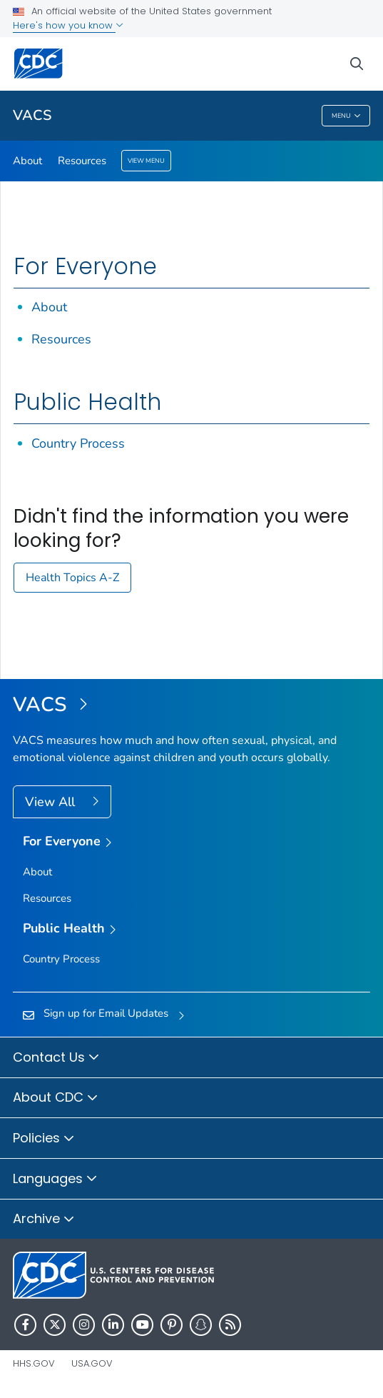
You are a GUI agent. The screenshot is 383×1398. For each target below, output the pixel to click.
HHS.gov (34, 1363)
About (27, 161)
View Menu (146, 160)
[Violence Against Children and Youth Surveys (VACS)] (191, 705)
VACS (32, 115)
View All (51, 801)
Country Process (78, 443)
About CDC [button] (55, 1098)
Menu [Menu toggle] (346, 116)
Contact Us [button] (56, 1058)
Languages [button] (55, 1180)
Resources (82, 161)
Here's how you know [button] (68, 25)
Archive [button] (44, 1219)
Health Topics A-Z (72, 577)
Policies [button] (44, 1139)
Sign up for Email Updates (106, 1013)
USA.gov (92, 1363)
